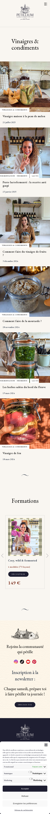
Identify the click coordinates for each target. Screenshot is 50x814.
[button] (46, 745)
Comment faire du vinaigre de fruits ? (24, 253)
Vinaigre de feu (12, 453)
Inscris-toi (25, 704)
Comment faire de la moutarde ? (22, 321)
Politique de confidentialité (24, 810)
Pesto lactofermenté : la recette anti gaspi (24, 184)
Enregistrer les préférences (25, 803)
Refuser (25, 796)
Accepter (25, 789)
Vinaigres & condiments (14, 110)
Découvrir (18, 574)
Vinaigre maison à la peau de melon (24, 116)
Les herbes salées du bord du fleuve (24, 387)
